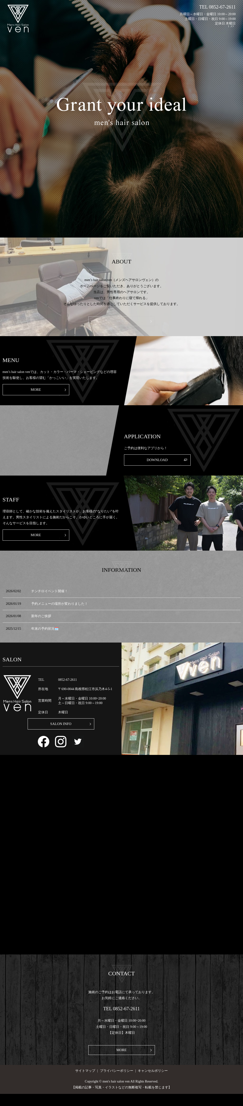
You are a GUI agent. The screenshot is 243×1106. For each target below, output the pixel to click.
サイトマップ (85, 1083)
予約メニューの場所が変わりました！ (59, 612)
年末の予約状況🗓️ (45, 637)
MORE (121, 322)
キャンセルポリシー (153, 1083)
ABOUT (152, 31)
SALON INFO (61, 733)
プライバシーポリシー (116, 1083)
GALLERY (218, 31)
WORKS (184, 31)
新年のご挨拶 (41, 624)
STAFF (200, 31)
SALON (135, 31)
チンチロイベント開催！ (49, 599)
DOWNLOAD (157, 465)
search (234, 31)
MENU (168, 31)
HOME (119, 31)
